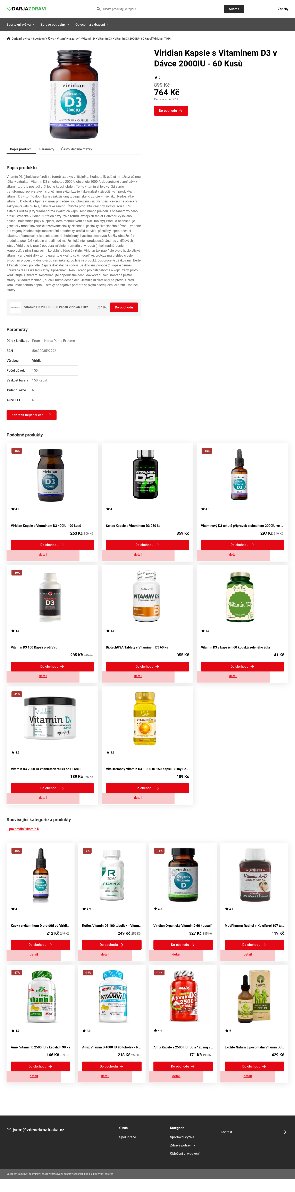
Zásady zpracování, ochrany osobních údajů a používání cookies (77, 1187)
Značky (283, 9)
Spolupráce (127, 1150)
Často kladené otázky (76, 149)
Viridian (37, 360)
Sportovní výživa (19, 24)
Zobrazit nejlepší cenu (29, 415)
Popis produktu (21, 149)
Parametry (46, 149)
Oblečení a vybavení (90, 24)
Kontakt (226, 1145)
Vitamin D (88, 38)
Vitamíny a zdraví (68, 38)
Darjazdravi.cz (21, 38)
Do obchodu (124, 307)
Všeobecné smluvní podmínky (23, 1187)
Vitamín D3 (105, 38)
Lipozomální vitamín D (23, 837)
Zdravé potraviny (53, 24)
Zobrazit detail (52, 556)
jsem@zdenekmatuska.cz (41, 1143)
